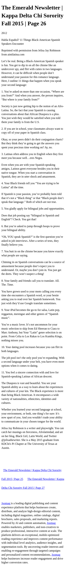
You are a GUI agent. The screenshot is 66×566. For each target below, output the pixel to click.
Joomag (6, 503)
